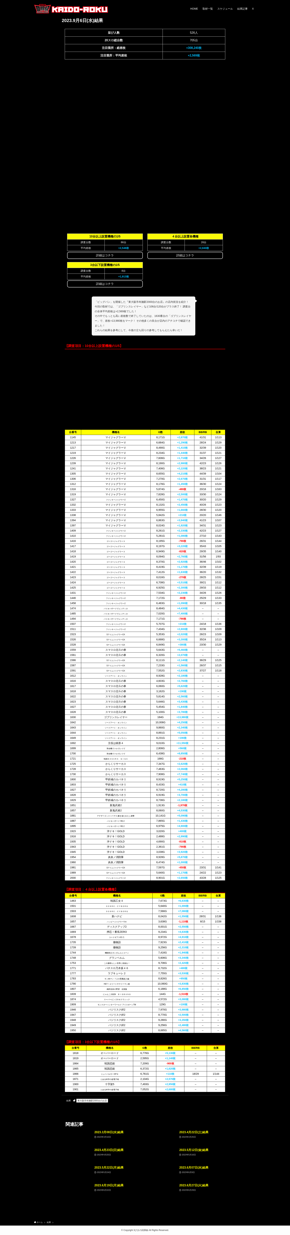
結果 (68, 1100)
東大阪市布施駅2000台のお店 (92, 1100)
